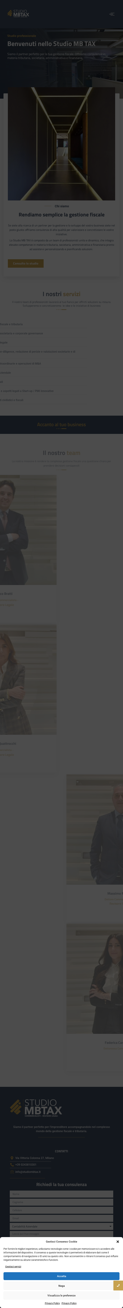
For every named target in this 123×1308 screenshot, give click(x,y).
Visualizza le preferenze (61, 1295)
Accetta (61, 1276)
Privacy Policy (52, 1303)
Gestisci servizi (13, 1266)
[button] (118, 1241)
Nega (61, 1285)
